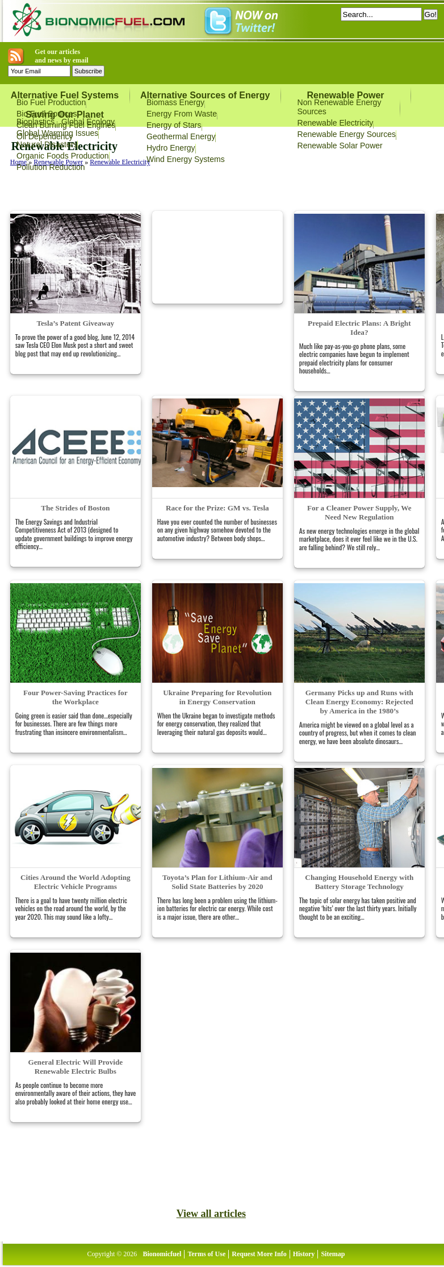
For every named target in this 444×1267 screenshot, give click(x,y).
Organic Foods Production (62, 155)
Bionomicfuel (162, 1254)
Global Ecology (88, 121)
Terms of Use (206, 1254)
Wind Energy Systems (185, 159)
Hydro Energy (170, 147)
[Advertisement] (137, 191)
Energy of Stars (174, 125)
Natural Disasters (46, 144)
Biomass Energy (175, 102)
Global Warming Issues (57, 133)
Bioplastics (35, 121)
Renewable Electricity (336, 122)
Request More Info (259, 1254)
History (304, 1254)
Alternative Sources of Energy (205, 95)
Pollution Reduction (50, 167)
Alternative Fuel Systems (65, 95)
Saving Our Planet (65, 114)
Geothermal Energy (180, 136)
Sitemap (333, 1254)
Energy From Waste (181, 113)
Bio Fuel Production (51, 102)
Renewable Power (345, 95)
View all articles (211, 1213)
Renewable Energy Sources (347, 134)
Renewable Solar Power (340, 145)
